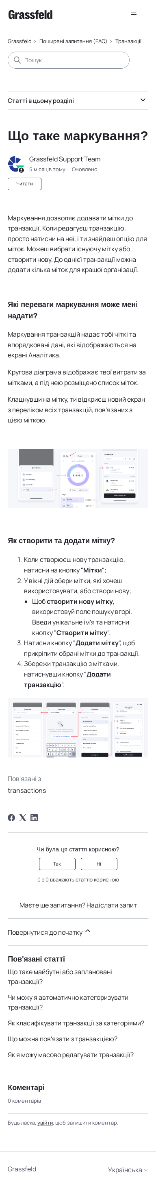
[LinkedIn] (34, 817)
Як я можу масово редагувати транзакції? (71, 1054)
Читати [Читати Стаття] (24, 183)
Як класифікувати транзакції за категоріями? (76, 1022)
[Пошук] (68, 60)
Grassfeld (20, 41)
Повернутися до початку (50, 932)
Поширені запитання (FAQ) (73, 41)
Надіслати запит (112, 905)
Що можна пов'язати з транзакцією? (62, 1038)
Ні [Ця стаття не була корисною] (99, 863)
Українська (128, 1169)
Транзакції (128, 41)
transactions (27, 790)
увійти (45, 1122)
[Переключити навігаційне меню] (133, 14)
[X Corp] (22, 817)
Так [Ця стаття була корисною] (57, 863)
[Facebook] (11, 817)
